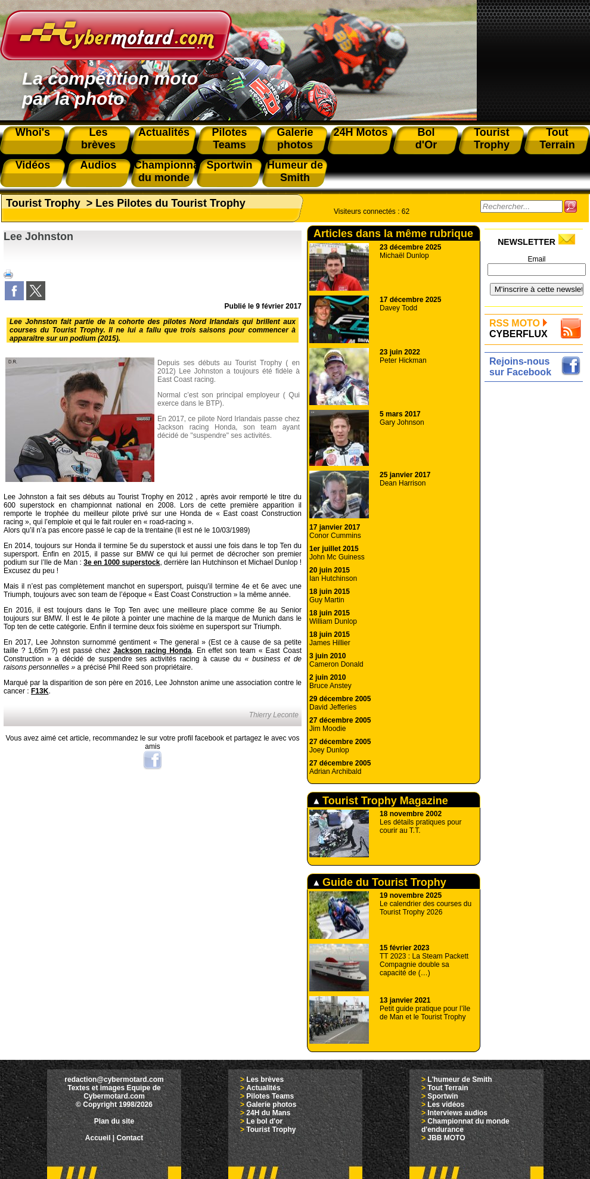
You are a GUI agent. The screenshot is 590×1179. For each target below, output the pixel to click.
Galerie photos (271, 1104)
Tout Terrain (447, 1088)
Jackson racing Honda (152, 650)
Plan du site (114, 1121)
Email (536, 259)
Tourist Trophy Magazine (380, 801)
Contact (130, 1138)
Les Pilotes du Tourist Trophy (170, 203)
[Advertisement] (537, 564)
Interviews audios (457, 1113)
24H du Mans (268, 1113)
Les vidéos (445, 1104)
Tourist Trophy (43, 203)
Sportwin (442, 1096)
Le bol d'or (264, 1121)
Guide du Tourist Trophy (379, 882)
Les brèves (265, 1079)
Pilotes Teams (270, 1096)
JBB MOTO (446, 1138)
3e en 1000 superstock (121, 562)
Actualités (263, 1088)
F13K (39, 691)
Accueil (98, 1138)
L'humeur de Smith (459, 1079)
